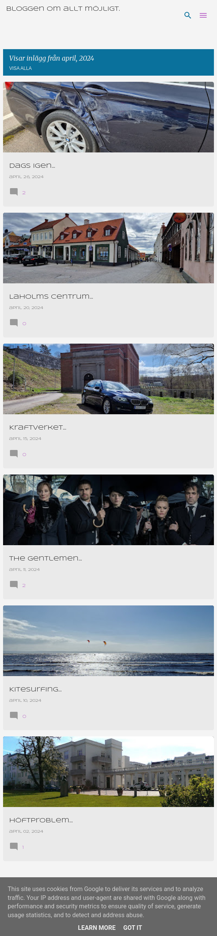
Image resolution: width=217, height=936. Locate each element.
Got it (132, 927)
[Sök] (187, 15)
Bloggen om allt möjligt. (63, 9)
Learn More (96, 927)
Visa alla (20, 68)
